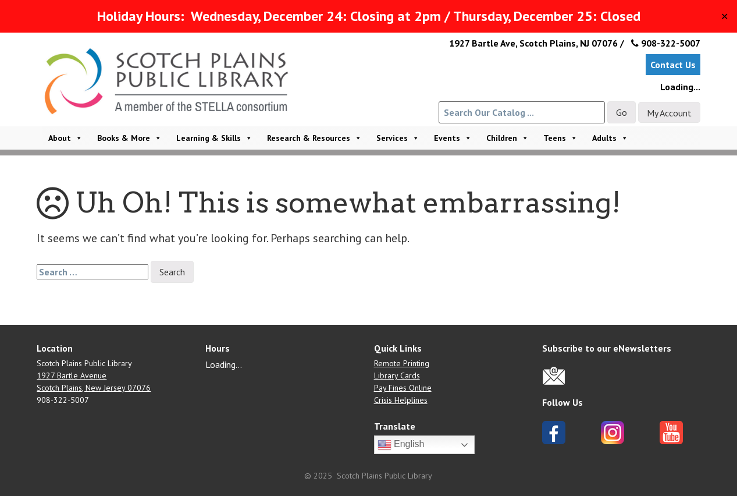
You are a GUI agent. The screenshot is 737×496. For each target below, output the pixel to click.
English (401, 445)
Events (453, 138)
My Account (669, 113)
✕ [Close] (724, 16)
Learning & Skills (214, 138)
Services (397, 138)
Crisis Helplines (401, 400)
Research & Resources (314, 138)
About (65, 138)
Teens (560, 138)
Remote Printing (401, 363)
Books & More (129, 138)
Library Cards (397, 375)
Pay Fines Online (403, 387)
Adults (610, 138)
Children (507, 138)
